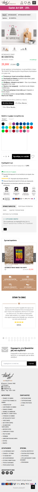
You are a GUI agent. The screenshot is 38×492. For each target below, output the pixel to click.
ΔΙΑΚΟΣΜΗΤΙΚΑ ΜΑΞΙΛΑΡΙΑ (10, 438)
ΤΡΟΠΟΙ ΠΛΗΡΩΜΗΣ (8, 462)
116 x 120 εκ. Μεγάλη (9, 107)
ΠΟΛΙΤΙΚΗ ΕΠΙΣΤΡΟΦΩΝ (27, 453)
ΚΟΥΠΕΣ (5, 441)
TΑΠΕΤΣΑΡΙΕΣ (6, 420)
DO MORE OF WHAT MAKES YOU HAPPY (16, 267)
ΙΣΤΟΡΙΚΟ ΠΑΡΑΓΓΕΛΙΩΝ (9, 460)
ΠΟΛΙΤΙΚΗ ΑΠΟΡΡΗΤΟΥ (27, 451)
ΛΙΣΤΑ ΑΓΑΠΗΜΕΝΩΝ (8, 458)
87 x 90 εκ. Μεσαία (21, 103)
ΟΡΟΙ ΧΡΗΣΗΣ (25, 455)
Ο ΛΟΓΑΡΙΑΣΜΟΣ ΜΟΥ (8, 451)
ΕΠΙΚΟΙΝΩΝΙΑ (24, 462)
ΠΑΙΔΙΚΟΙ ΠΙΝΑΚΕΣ (7, 409)
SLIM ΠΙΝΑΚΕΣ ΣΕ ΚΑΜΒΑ (9, 407)
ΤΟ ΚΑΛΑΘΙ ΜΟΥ (7, 455)
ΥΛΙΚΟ (4, 210)
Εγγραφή (31, 363)
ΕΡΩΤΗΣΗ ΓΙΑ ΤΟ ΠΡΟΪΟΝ (10, 214)
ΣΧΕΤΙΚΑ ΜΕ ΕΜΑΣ (26, 398)
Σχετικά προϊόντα (10, 240)
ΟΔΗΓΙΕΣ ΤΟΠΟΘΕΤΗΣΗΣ (16, 210)
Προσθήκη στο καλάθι (21, 157)
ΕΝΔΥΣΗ (5, 443)
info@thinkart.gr (6, 388)
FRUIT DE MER (6, 434)
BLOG (22, 405)
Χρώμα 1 (4, 119)
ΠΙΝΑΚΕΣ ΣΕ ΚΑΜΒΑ (8, 398)
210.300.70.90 (6, 387)
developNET (22, 488)
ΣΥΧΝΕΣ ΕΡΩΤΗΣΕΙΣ (26, 403)
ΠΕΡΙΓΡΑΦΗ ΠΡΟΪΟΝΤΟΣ (25, 206)
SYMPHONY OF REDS (8, 431)
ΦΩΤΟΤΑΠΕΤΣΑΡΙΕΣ (8, 423)
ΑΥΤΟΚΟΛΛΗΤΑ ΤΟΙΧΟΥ (9, 418)
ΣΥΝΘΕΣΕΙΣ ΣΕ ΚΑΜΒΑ (8, 416)
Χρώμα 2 (11, 119)
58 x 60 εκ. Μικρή (8, 103)
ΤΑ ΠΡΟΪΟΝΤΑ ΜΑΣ (26, 400)
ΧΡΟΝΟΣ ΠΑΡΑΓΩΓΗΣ (9, 206)
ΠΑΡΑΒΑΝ (5, 436)
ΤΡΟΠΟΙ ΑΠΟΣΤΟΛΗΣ (8, 465)
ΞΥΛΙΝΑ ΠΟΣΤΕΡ (7, 405)
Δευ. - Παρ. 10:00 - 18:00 (8, 390)
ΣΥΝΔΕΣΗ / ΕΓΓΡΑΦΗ (8, 453)
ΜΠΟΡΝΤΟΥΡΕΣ (7, 429)
